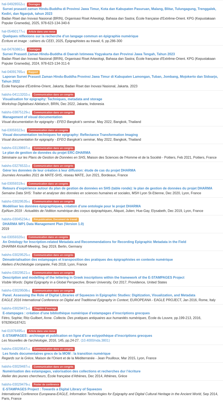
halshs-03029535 (16, 201)
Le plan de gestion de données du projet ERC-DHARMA (46, 152)
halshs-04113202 (16, 94)
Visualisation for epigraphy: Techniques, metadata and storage (52, 99)
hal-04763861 (13, 49)
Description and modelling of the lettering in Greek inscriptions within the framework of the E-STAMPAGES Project (93, 277)
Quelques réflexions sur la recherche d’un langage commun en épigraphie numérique (70, 36)
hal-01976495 (13, 331)
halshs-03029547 (16, 349)
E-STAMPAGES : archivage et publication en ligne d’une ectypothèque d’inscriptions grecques (77, 335)
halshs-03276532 (16, 166)
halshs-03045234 (16, 219)
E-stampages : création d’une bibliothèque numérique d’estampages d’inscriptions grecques (76, 313)
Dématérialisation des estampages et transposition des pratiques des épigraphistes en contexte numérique (88, 259)
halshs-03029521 (16, 272)
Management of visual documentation (32, 117)
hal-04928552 (13, 4)
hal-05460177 (13, 31)
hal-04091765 (13, 72)
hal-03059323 (13, 130)
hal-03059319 (13, 183)
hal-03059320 (13, 237)
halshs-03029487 (16, 366)
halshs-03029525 (16, 255)
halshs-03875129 (16, 112)
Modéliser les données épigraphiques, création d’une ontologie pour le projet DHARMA (72, 206)
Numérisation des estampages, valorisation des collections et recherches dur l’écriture (72, 371)
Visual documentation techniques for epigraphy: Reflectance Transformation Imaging (70, 135)
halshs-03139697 (16, 148)
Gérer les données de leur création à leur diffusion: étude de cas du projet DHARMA (69, 170)
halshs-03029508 (16, 290)
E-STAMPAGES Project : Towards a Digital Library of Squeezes (52, 389)
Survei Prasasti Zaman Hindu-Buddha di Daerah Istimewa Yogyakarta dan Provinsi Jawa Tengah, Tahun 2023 (89, 54)
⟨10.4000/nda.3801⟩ (95, 340)
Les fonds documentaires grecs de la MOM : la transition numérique (56, 353)
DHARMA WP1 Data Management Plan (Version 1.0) (43, 224)
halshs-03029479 (16, 384)
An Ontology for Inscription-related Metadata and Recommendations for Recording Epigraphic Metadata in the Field (94, 242)
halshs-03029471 (16, 308)
